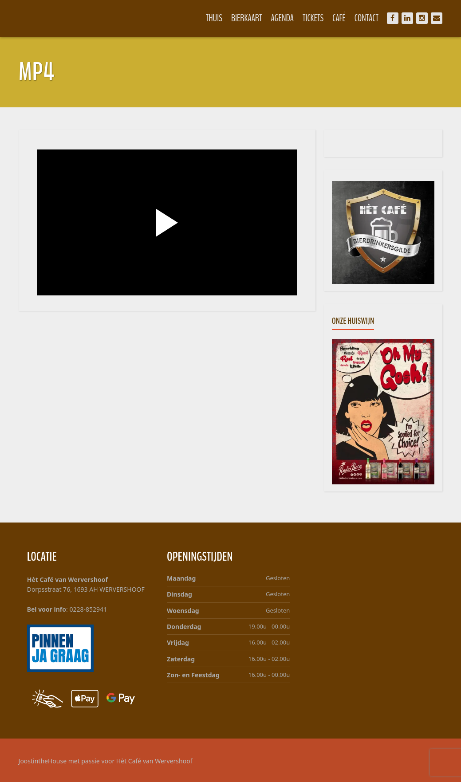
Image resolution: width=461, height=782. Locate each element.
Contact (366, 18)
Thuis (214, 18)
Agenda (282, 18)
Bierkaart (246, 18)
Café (339, 18)
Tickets (313, 18)
